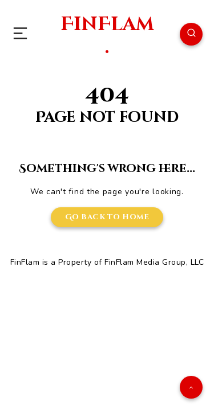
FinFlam (107, 33)
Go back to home (107, 217)
